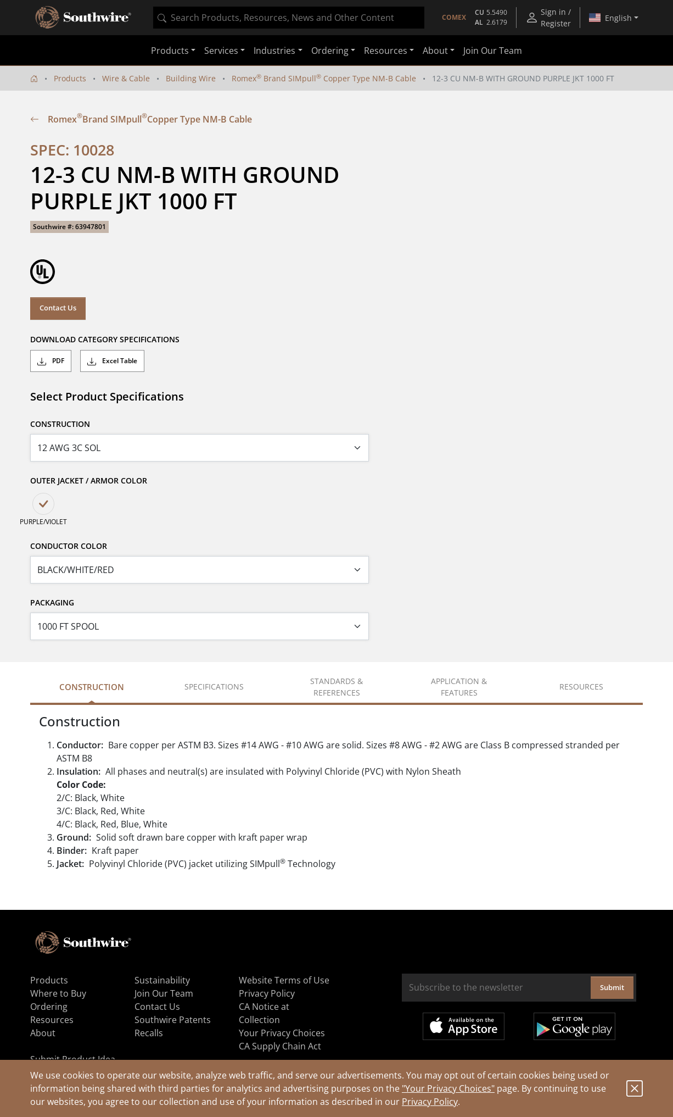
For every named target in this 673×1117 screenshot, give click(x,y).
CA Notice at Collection (264, 1013)
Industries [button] (274, 51)
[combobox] (288, 18)
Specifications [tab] (214, 686)
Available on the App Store (463, 1026)
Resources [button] (385, 51)
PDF (50, 361)
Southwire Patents (172, 1020)
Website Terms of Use (284, 980)
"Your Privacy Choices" (448, 1088)
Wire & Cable (126, 78)
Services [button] (221, 51)
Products (70, 78)
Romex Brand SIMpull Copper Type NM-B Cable (324, 78)
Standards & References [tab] (336, 687)
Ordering (49, 1007)
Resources (52, 1020)
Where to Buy (58, 993)
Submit (612, 987)
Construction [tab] (91, 686)
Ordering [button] (330, 51)
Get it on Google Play (574, 1026)
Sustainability (162, 980)
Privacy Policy (430, 1102)
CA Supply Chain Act (280, 1046)
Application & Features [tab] (459, 687)
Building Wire (191, 78)
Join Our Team (492, 51)
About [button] (435, 51)
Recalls (148, 1033)
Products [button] (170, 51)
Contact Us (58, 308)
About (42, 1033)
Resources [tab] (581, 686)
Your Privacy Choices (282, 1033)
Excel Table (112, 361)
